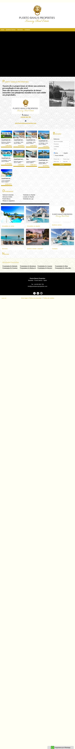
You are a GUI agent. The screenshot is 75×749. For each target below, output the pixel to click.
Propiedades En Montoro (45, 268)
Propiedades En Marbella (9, 266)
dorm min (57, 161)
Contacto (27, 29)
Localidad (62, 146)
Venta (56, 153)
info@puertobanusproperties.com (25, 123)
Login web (3, 298)
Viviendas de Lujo (28, 199)
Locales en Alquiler (28, 197)
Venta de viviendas (8, 195)
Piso (27, 159)
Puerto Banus (6, 199)
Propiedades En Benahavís (28, 266)
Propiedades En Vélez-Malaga (64, 268)
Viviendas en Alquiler (29, 195)
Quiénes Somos (10, 29)
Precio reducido (59, 155)
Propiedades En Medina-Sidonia (29, 268)
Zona (62, 149)
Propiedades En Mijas (61, 266)
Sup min (66, 161)
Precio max (66, 159)
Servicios (20, 29)
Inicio (2, 29)
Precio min (57, 159)
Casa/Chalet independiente (8, 140)
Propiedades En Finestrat (9, 268)
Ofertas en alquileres (8, 201)
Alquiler (66, 153)
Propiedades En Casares (45, 266)
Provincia (62, 144)
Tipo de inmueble (62, 141)
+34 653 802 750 (26, 117)
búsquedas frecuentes (10, 262)
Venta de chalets (7, 197)
